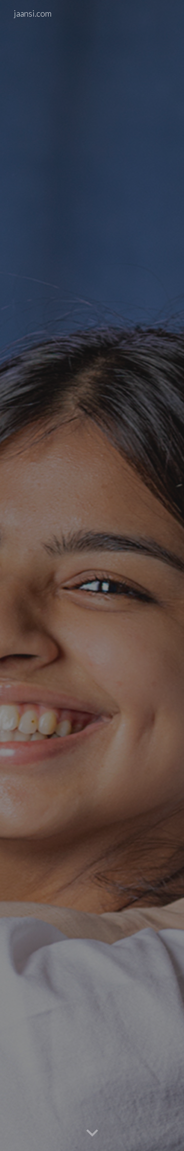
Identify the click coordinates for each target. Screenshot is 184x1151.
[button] (92, 1133)
